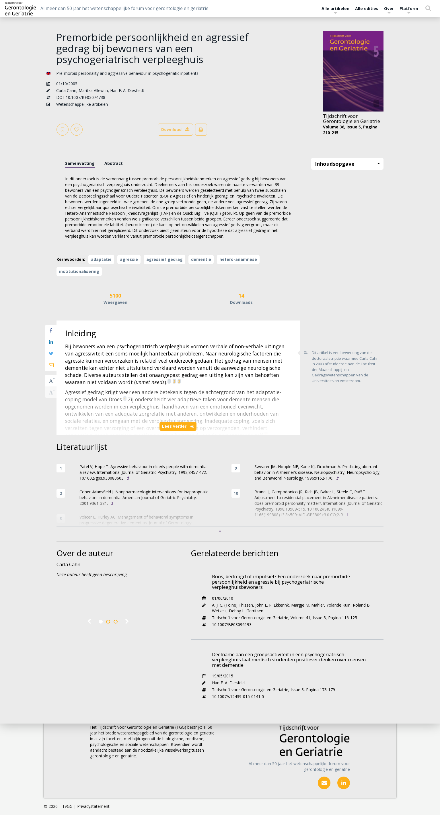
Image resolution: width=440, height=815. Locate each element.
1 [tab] (101, 622)
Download (175, 129)
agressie (129, 259)
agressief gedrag (164, 259)
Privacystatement (93, 806)
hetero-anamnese (238, 259)
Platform (409, 10)
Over (389, 10)
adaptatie (101, 259)
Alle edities (366, 8)
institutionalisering (79, 271)
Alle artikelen (335, 10)
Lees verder (178, 426)
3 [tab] (116, 622)
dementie (201, 259)
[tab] (80, 163)
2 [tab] (108, 622)
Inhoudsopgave (347, 163)
